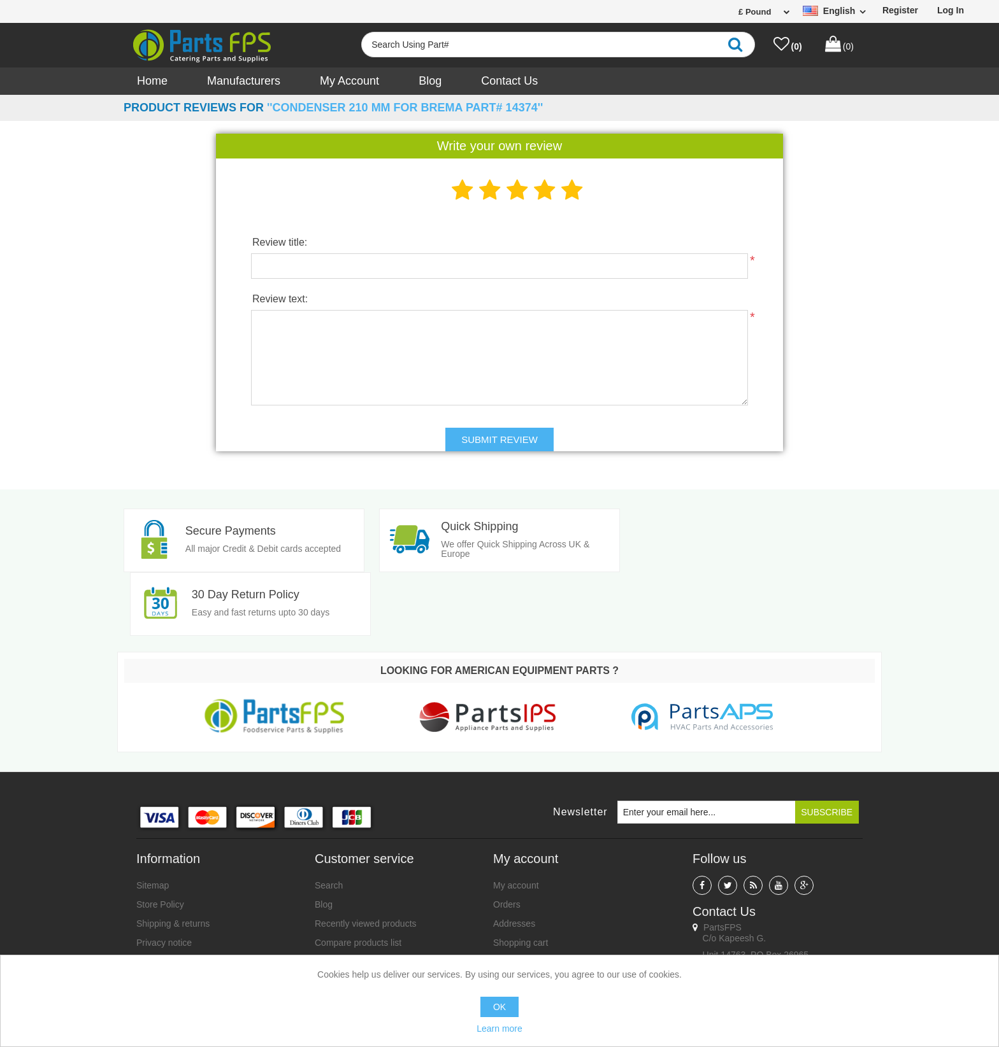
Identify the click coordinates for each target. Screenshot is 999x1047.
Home (152, 80)
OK (499, 1007)
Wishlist (508, 898)
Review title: (279, 242)
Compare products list (358, 879)
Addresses (514, 860)
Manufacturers (243, 80)
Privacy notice (164, 879)
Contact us (509, 80)
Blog (430, 80)
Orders (507, 841)
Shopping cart (520, 879)
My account (349, 80)
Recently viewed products (366, 860)
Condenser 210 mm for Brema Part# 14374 (405, 107)
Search (329, 822)
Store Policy (160, 841)
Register (900, 10)
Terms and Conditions (179, 898)
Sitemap (152, 822)
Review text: (280, 298)
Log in (950, 10)
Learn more (499, 1028)
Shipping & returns (173, 860)
